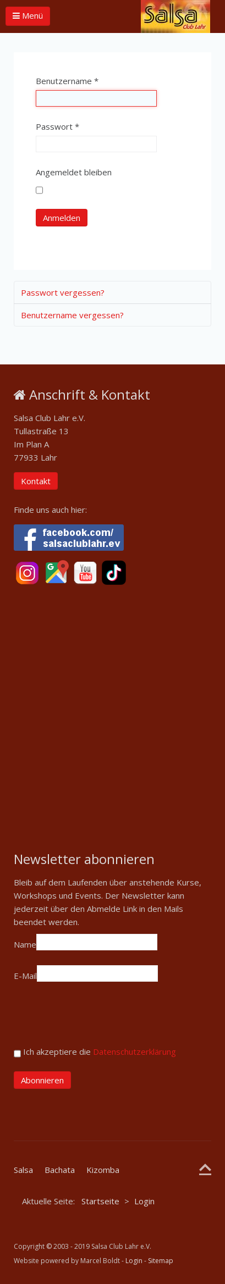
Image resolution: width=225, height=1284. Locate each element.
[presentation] (97, 1018)
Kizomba (102, 1169)
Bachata (60, 1169)
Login (133, 1260)
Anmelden (61, 217)
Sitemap (160, 1260)
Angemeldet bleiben (74, 172)
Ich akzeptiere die (95, 1053)
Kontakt (36, 480)
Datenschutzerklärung (134, 1051)
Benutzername (67, 80)
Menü (28, 15)
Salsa (23, 1169)
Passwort (57, 126)
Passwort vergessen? (63, 292)
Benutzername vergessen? (72, 314)
